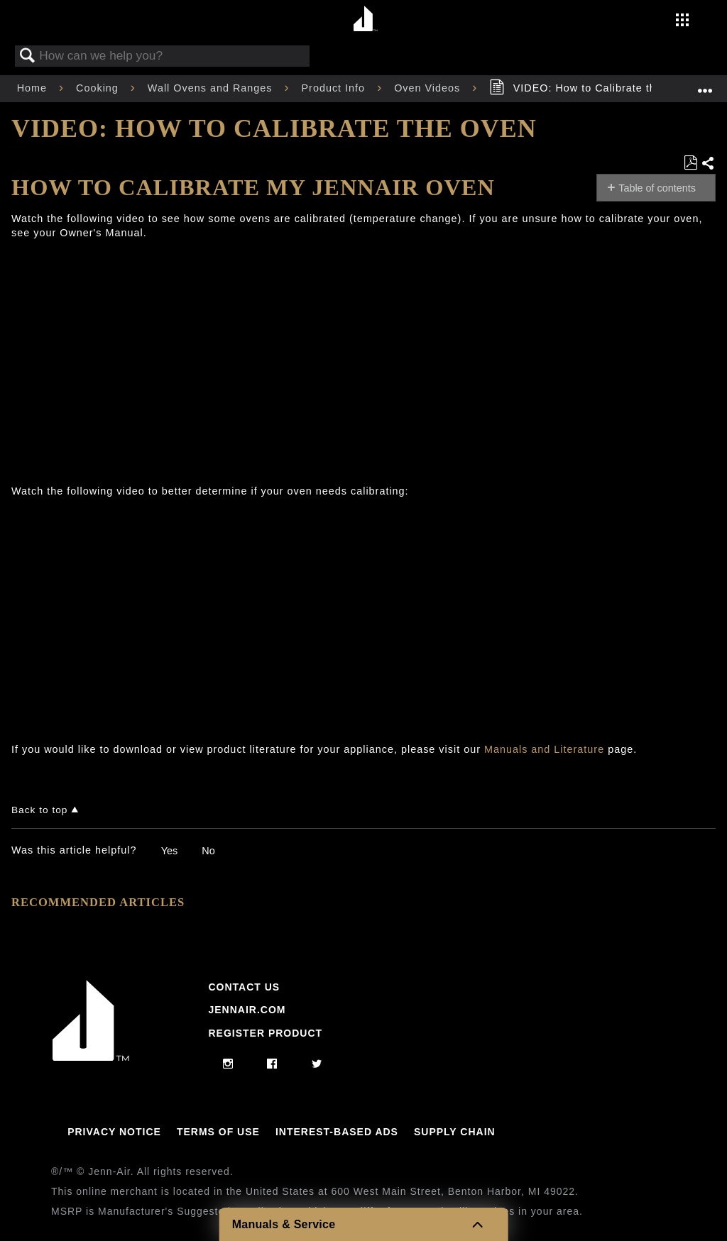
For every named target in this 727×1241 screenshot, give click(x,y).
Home (33, 88)
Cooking (99, 88)
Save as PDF (690, 162)
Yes (169, 850)
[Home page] (365, 19)
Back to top (39, 810)
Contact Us (244, 987)
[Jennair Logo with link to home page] (90, 1057)
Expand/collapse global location (705, 84)
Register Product (265, 1033)
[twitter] (317, 1064)
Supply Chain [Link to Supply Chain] (455, 1131)
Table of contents (657, 188)
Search (27, 56)
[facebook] (272, 1064)
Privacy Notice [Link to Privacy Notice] (114, 1131)
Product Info (335, 88)
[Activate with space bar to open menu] (682, 21)
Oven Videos (429, 88)
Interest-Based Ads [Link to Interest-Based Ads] (336, 1131)
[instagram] (228, 1064)
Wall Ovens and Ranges (212, 88)
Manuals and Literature (544, 749)
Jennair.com (246, 1009)
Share (708, 164)
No (208, 850)
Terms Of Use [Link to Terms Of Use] (218, 1131)
